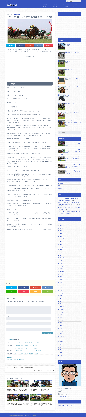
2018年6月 (60, 282)
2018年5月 (60, 285)
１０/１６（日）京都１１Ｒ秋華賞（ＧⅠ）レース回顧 (25, 347)
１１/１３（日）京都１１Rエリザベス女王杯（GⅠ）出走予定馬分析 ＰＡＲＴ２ (73, 122)
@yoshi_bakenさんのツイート (64, 394)
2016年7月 (60, 339)
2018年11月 (60, 275)
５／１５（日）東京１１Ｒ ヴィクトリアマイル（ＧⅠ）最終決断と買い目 (69, 144)
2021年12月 (60, 228)
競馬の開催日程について (70, 61)
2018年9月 (60, 280)
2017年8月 (60, 306)
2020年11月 (60, 249)
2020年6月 (60, 254)
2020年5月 (60, 257)
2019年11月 (60, 262)
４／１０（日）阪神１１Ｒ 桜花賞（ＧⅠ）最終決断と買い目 (69, 169)
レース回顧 (65, 5)
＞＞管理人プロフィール (63, 385)
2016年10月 (60, 331)
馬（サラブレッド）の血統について (73, 86)
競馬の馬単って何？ (69, 103)
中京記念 (16, 358)
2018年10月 (60, 277)
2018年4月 (60, 288)
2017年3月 (60, 319)
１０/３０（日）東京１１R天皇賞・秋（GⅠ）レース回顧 (26, 342)
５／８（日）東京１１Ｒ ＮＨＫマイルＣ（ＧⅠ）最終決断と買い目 (69, 151)
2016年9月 (60, 334)
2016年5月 (60, 344)
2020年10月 (60, 252)
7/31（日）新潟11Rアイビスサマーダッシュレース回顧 (26, 352)
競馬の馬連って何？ (69, 69)
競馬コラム (55, 5)
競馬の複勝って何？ (69, 44)
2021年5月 (60, 239)
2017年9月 (60, 303)
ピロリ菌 (65, 209)
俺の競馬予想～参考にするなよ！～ (21, 414)
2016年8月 (60, 337)
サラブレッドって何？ (70, 95)
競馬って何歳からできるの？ (71, 78)
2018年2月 (60, 293)
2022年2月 (60, 226)
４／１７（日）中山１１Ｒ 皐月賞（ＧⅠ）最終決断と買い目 (69, 163)
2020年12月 (60, 246)
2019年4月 (60, 270)
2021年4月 (60, 241)
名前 (7, 315)
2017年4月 (60, 316)
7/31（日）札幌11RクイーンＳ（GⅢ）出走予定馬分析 (40, 370)
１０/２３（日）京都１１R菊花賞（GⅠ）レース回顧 (25, 345)
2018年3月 (60, 290)
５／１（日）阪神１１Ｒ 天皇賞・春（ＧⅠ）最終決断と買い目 (69, 157)
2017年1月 (60, 324)
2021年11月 (60, 231)
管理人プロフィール (76, 5)
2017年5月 (60, 313)
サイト (8, 326)
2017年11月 (60, 298)
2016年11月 (60, 329)
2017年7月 (60, 308)
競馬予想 (45, 5)
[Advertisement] (29, 68)
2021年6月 (60, 236)
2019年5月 (60, 267)
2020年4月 (60, 259)
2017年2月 (60, 321)
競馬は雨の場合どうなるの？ (71, 52)
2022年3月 (60, 223)
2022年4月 (60, 221)
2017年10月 (60, 301)
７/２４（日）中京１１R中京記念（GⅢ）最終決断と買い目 (20, 366)
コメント (8, 304)
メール (8, 321)
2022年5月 (60, 218)
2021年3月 (60, 244)
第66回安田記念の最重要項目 (71, 112)
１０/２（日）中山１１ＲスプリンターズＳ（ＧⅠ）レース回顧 (27, 350)
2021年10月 (60, 233)
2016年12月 (60, 326)
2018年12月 (60, 272)
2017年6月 (60, 311)
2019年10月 (60, 264)
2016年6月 (60, 342)
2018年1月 (60, 295)
